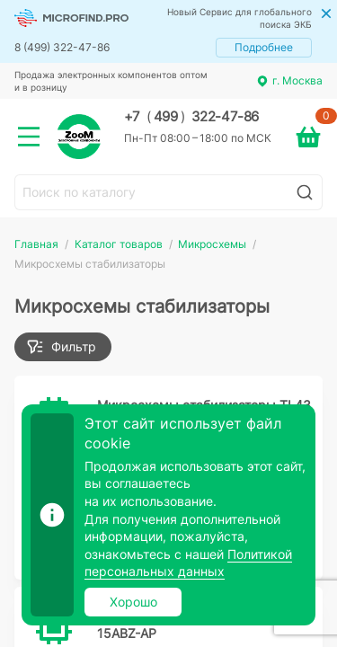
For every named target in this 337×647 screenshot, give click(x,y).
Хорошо (133, 601)
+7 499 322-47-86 (191, 117)
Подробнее (264, 47)
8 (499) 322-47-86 (62, 47)
